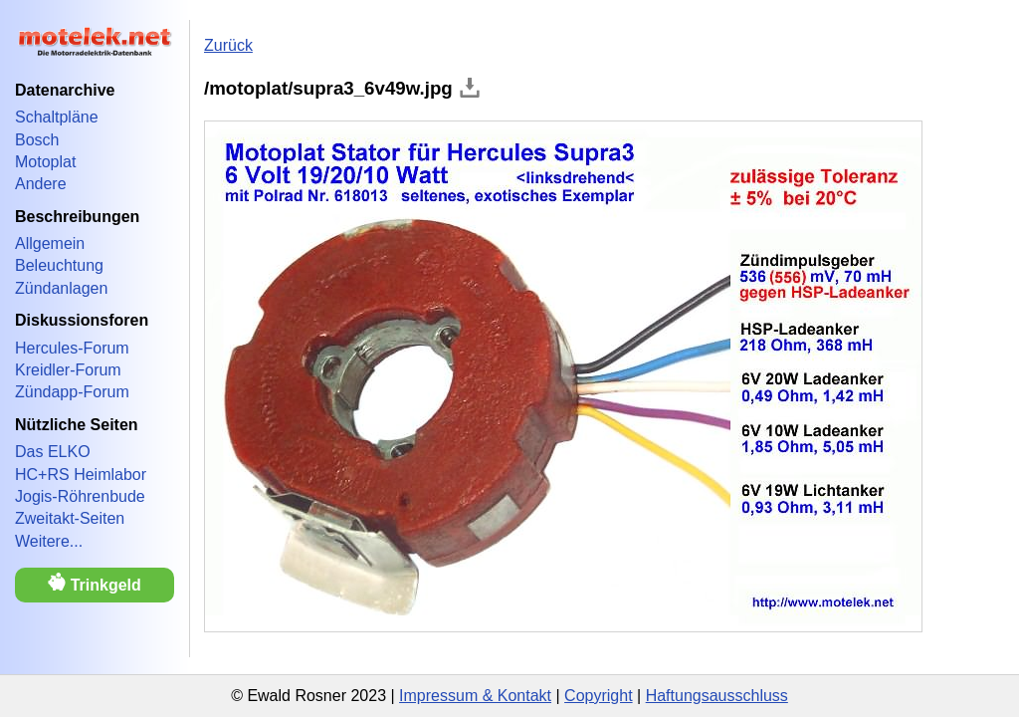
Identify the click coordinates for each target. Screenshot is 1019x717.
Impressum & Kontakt (475, 695)
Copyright (598, 695)
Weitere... (49, 541)
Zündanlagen (61, 288)
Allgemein (50, 243)
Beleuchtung (59, 265)
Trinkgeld (94, 583)
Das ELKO (53, 451)
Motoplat (45, 161)
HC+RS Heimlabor (80, 474)
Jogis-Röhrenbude (80, 496)
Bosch (37, 139)
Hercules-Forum (72, 348)
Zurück (228, 45)
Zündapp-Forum (72, 391)
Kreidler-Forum (68, 369)
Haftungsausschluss (717, 695)
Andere (41, 183)
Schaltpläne (57, 117)
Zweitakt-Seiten (69, 518)
